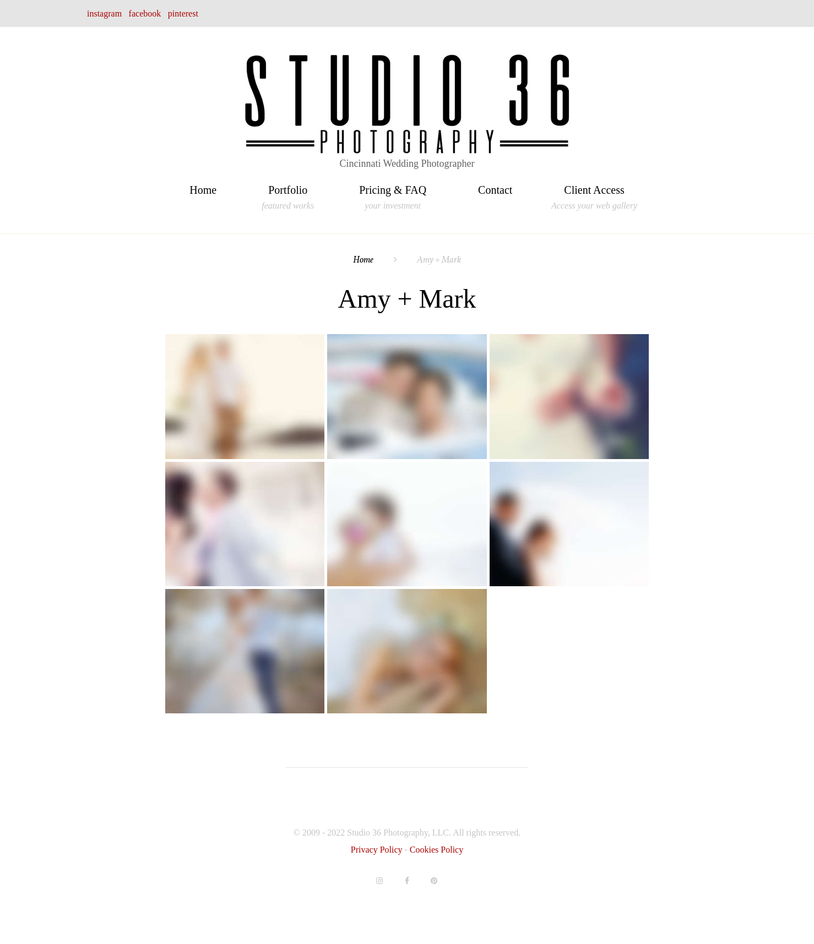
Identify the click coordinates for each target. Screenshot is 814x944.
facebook (145, 13)
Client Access (594, 191)
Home (202, 190)
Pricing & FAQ (392, 191)
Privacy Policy (378, 849)
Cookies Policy (436, 849)
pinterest (183, 13)
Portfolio (287, 191)
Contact (495, 190)
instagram (104, 13)
